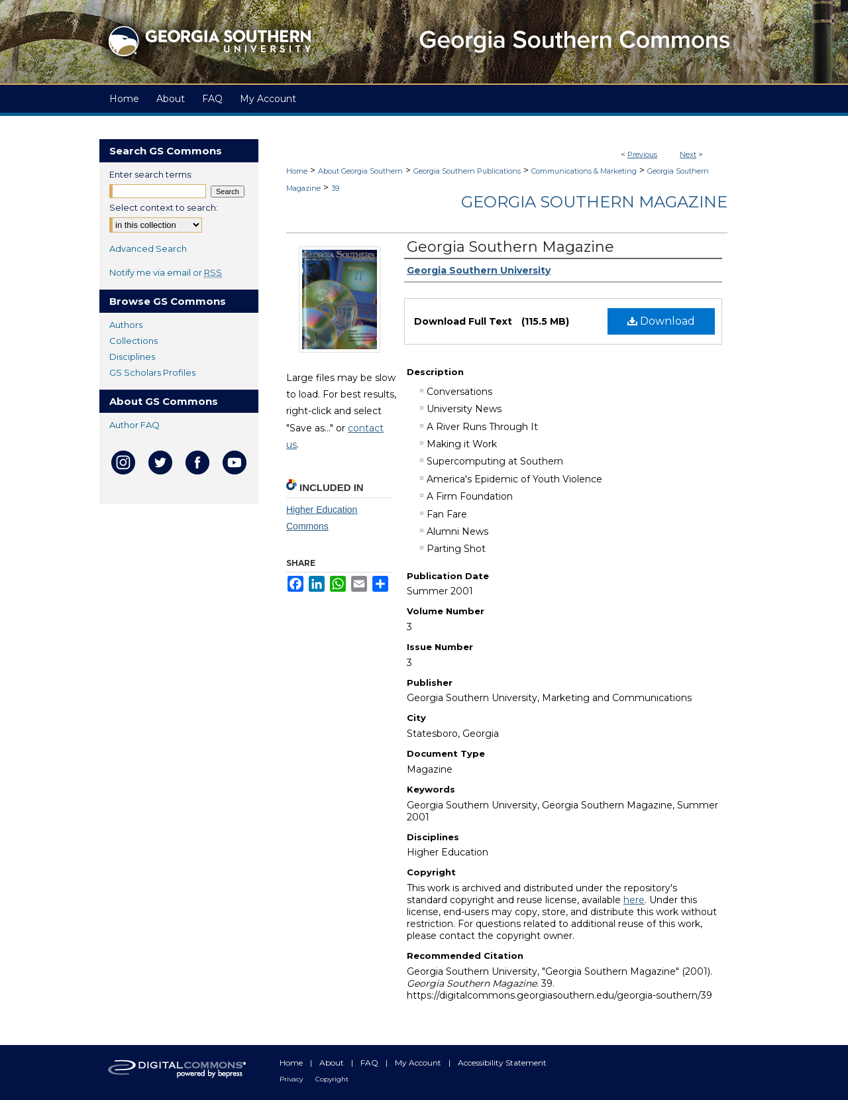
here (634, 900)
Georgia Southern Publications (467, 171)
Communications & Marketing (584, 171)
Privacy (292, 1079)
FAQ (370, 1063)
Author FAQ (134, 424)
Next (688, 154)
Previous (642, 154)
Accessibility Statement (502, 1063)
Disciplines (132, 356)
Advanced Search (148, 248)
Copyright (331, 1079)
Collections (133, 340)
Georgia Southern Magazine (594, 201)
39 (335, 188)
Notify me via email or (165, 272)
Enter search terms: (151, 174)
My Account (419, 1063)
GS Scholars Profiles (152, 372)
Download (661, 321)
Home (296, 171)
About (332, 1063)
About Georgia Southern (360, 171)
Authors (125, 324)
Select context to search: (163, 207)
